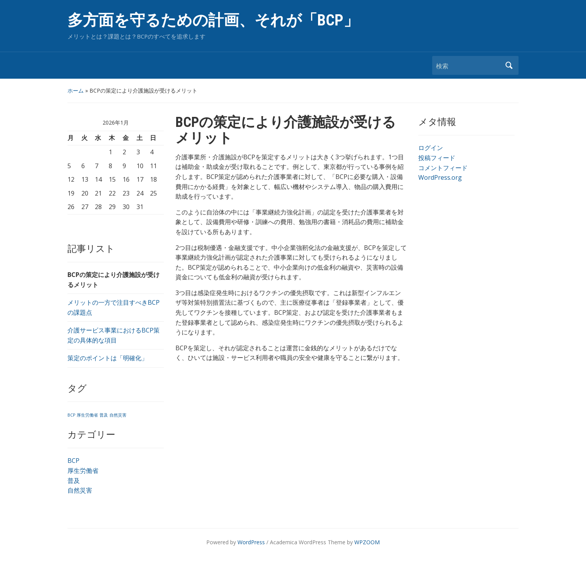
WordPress (251, 542)
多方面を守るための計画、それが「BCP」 (213, 20)
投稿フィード (436, 158)
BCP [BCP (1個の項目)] (71, 415)
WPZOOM (367, 542)
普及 (73, 480)
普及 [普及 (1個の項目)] (103, 415)
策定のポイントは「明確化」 (107, 358)
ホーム (75, 90)
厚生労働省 (82, 470)
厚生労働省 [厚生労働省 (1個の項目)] (87, 415)
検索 (509, 65)
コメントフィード (443, 168)
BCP (73, 460)
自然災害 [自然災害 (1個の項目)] (117, 415)
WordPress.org (440, 177)
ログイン (430, 147)
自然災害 (79, 490)
